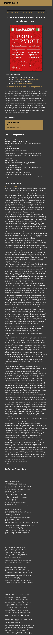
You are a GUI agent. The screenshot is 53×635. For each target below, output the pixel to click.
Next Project (40, 12)
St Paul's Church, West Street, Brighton (27, 79)
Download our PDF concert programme (23, 87)
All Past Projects (27, 12)
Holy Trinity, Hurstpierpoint (23, 83)
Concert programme (13, 122)
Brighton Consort (11, 2)
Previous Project (12, 12)
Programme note (12, 125)
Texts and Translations (14, 127)
